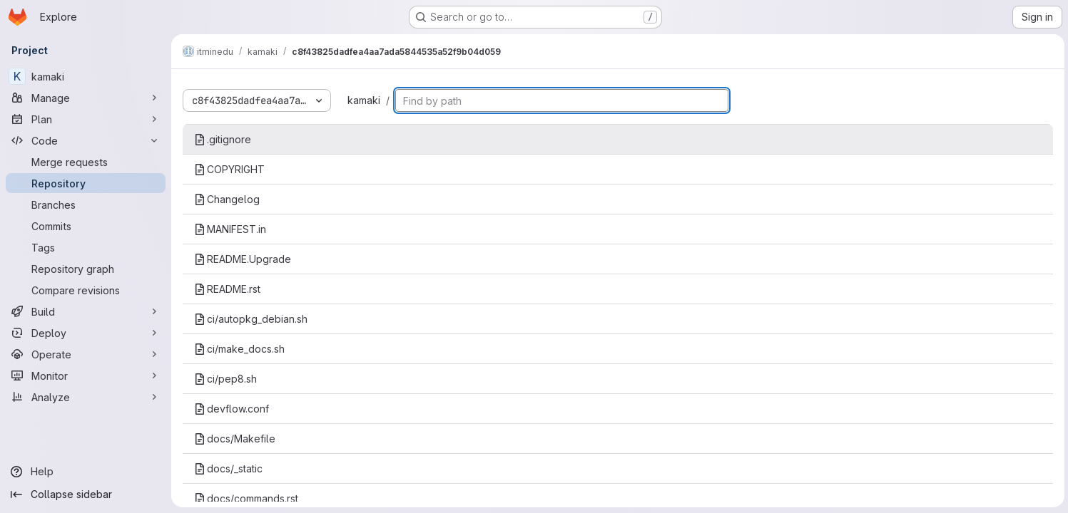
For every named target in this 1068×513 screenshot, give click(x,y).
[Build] (86, 311)
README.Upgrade (242, 259)
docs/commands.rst (246, 498)
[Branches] (86, 204)
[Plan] (86, 119)
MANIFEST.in (230, 229)
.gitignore (222, 139)
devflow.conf (231, 409)
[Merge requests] (86, 162)
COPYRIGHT (229, 169)
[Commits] (86, 226)
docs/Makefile (234, 438)
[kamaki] (86, 76)
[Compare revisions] (86, 290)
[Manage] (86, 98)
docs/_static (228, 468)
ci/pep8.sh (225, 379)
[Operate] (86, 354)
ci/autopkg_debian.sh (250, 319)
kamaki (363, 100)
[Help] (86, 472)
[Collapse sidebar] (86, 494)
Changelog (227, 199)
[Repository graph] (86, 269)
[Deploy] (86, 333)
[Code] (86, 140)
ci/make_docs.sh (239, 349)
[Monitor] (86, 375)
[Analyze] (86, 397)
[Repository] (86, 183)
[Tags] (86, 247)
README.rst (227, 289)
